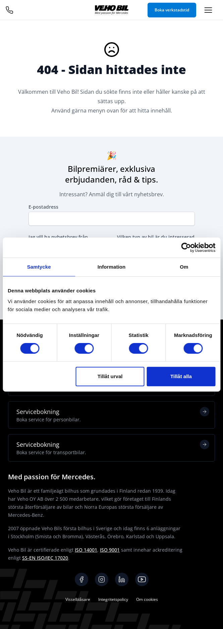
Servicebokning (112, 415)
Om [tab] (184, 267)
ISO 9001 (110, 550)
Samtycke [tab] (39, 267)
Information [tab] (112, 267)
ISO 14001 (86, 550)
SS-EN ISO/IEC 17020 (45, 558)
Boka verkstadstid (172, 10)
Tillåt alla (181, 376)
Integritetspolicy (113, 599)
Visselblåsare (77, 599)
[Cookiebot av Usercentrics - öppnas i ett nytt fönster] (186, 247)
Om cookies (147, 599)
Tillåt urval (110, 376)
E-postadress (43, 207)
